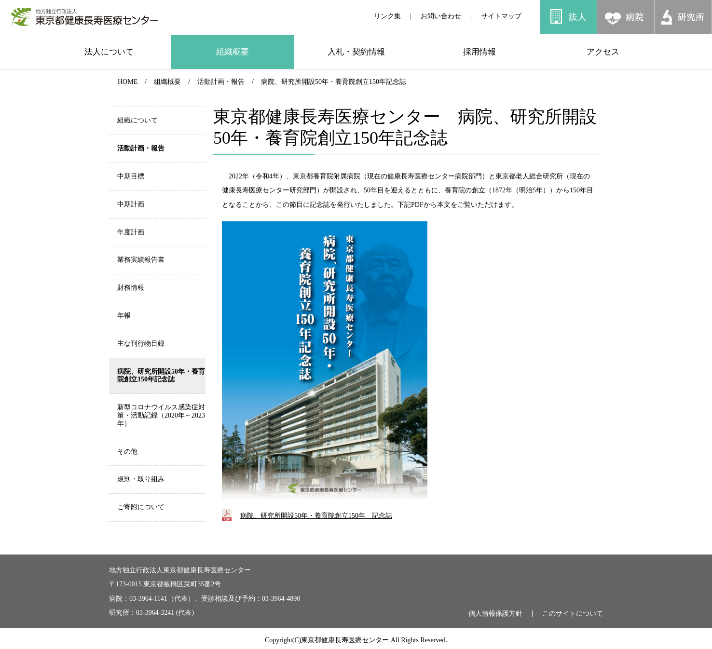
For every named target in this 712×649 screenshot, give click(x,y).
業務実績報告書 (140, 259)
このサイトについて (572, 613)
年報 (124, 315)
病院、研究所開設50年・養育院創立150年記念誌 (333, 81)
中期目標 (130, 176)
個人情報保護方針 (495, 613)
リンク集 (387, 16)
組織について (137, 120)
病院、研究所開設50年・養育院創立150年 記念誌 (316, 515)
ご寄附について (140, 507)
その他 (127, 451)
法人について (109, 51)
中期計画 (130, 204)
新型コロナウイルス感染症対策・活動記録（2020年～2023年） (161, 415)
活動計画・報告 (221, 81)
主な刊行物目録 (140, 343)
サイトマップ (501, 16)
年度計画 (130, 232)
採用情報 (479, 51)
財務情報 (130, 287)
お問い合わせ (441, 16)
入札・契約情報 (356, 51)
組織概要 (232, 51)
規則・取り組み (140, 479)
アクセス (603, 51)
